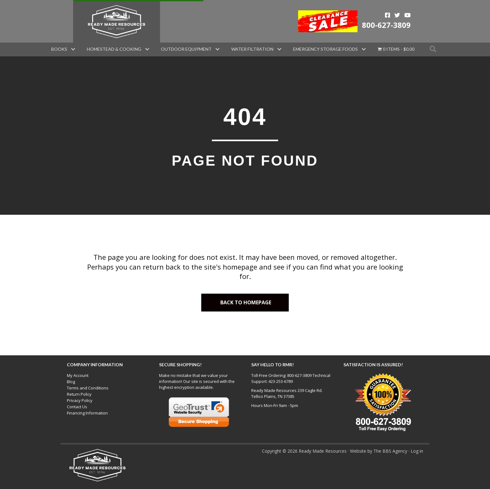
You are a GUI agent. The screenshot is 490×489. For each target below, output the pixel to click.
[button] (73, 49)
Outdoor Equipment (186, 49)
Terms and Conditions (87, 388)
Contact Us (77, 406)
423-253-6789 (280, 381)
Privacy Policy (79, 400)
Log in (417, 451)
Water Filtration (252, 49)
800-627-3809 (386, 25)
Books (59, 49)
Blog (71, 381)
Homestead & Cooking (114, 49)
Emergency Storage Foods (325, 49)
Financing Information (87, 413)
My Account (77, 375)
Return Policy (79, 394)
